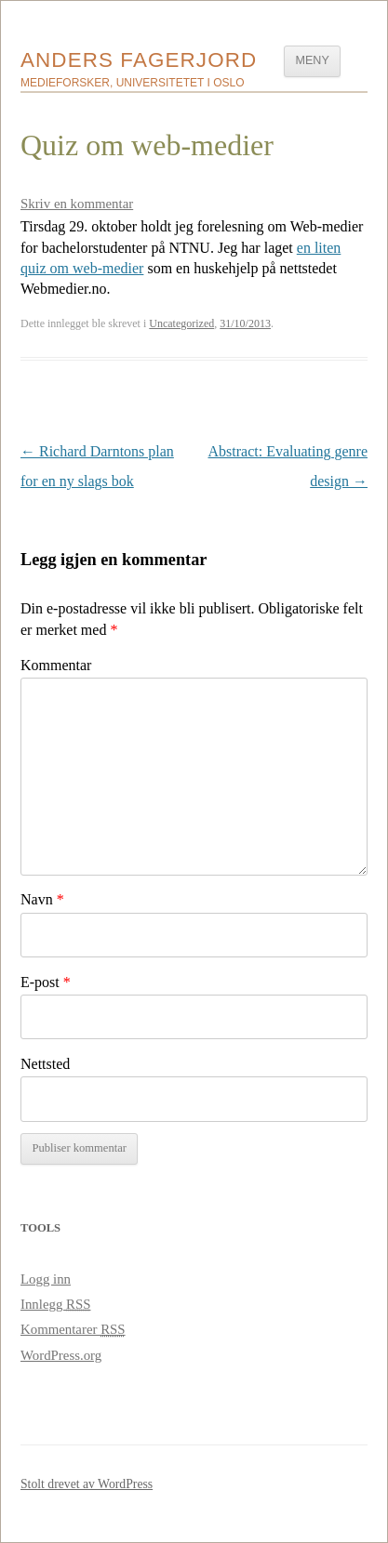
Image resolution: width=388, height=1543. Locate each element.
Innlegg (55, 1304)
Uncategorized (181, 323)
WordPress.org (60, 1355)
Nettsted (45, 1064)
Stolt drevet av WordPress (86, 1484)
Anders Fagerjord (138, 60)
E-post (45, 982)
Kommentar (55, 665)
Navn (42, 899)
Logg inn (45, 1279)
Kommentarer (73, 1329)
